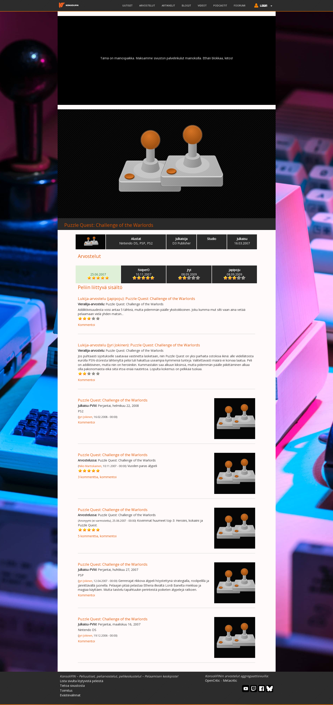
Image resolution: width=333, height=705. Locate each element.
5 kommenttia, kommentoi (97, 536)
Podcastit (220, 5)
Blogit (186, 5)
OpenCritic (212, 680)
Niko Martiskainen (90, 466)
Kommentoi (86, 325)
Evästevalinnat (70, 695)
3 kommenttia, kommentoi (97, 477)
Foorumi (239, 5)
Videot (202, 5)
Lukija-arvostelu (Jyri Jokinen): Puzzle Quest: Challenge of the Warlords (139, 345)
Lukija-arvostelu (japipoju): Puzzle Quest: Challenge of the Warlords (136, 298)
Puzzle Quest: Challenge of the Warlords (108, 225)
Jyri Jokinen (85, 417)
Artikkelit (168, 5)
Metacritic (230, 680)
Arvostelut (147, 5)
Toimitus (66, 690)
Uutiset (127, 5)
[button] (262, 6)
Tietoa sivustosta (72, 685)
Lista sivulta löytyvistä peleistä (81, 681)
